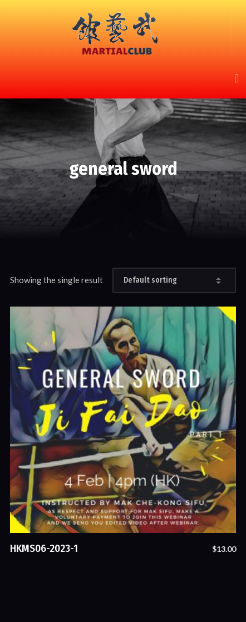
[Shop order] (174, 280)
